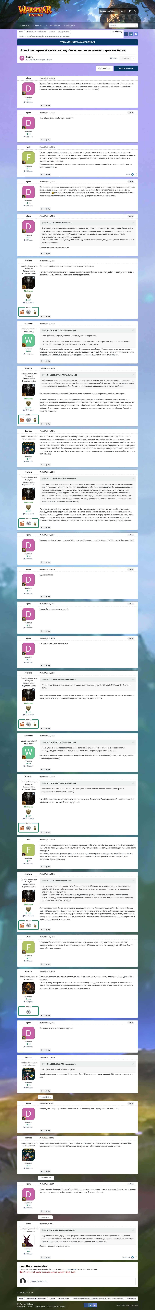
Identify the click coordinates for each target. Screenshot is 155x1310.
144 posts (28, 1254)
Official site (70, 25)
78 (28, 459)
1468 (28, 999)
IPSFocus (30, 1304)
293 (28, 351)
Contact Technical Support (56, 1306)
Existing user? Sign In (109, 11)
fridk (28, 147)
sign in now (71, 1269)
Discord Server (54, 25)
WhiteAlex (28, 323)
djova (30, 57)
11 (28, 169)
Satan (28, 1224)
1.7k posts (28, 354)
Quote (48, 105)
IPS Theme (21, 1304)
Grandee (28, 431)
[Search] (115, 25)
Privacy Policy (40, 1306)
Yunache (28, 971)
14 (28, 100)
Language (21, 1306)
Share (113, 58)
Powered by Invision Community (127, 1305)
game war (68, 1230)
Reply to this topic (126, 68)
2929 (28, 300)
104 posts (28, 171)
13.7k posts (28, 303)
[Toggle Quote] (43, 223)
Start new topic (104, 68)
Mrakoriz (28, 261)
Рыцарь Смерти (45, 60)
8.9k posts (28, 1002)
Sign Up (124, 11)
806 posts (28, 462)
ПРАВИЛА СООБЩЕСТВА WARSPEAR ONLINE (77, 42)
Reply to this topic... (39, 1281)
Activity (38, 25)
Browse (24, 25)
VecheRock (126, 1257)
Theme (30, 1306)
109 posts (28, 102)
